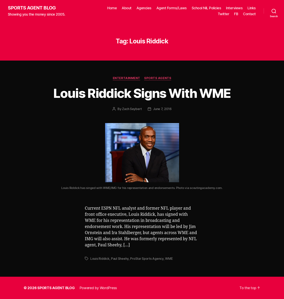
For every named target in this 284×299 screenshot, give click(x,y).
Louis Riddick (99, 259)
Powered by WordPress (98, 288)
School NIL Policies (206, 8)
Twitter (223, 14)
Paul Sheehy (120, 259)
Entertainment (126, 78)
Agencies (143, 8)
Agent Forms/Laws (171, 8)
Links (252, 8)
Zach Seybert (132, 109)
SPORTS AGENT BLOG (32, 8)
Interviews (234, 8)
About (127, 8)
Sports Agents (157, 78)
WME (169, 259)
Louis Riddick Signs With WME (142, 93)
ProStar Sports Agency (146, 259)
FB (236, 14)
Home (112, 8)
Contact (249, 14)
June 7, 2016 (162, 109)
